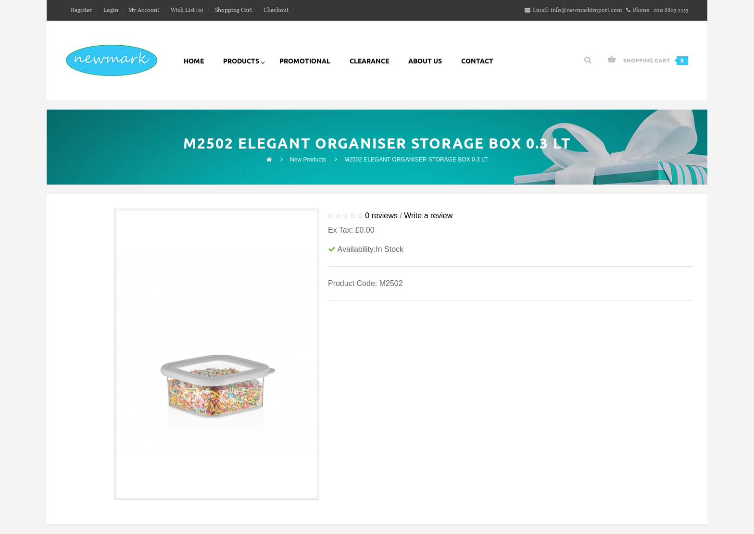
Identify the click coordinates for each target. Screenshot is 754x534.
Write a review (428, 215)
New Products (308, 159)
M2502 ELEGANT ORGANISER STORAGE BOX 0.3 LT (416, 159)
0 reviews (381, 215)
